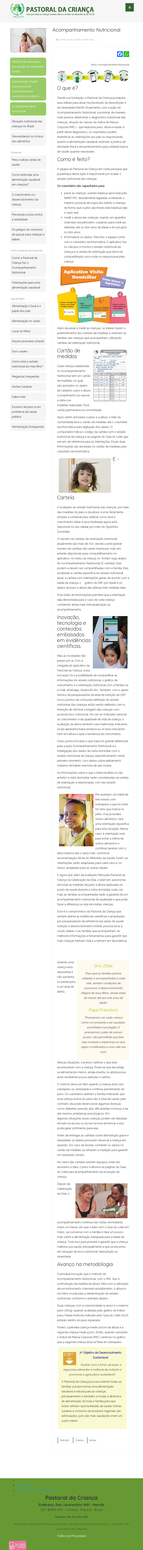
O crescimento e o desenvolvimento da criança (25, 199)
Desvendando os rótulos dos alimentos (27, 139)
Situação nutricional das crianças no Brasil (27, 124)
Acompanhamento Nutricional (86, 30)
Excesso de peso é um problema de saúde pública (26, 411)
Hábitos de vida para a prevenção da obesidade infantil (28, 66)
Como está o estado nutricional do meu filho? (27, 364)
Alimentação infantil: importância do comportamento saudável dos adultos (25, 89)
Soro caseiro (20, 351)
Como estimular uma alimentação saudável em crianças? (26, 179)
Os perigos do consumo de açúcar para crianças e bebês (28, 234)
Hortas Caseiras (22, 386)
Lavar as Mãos (21, 331)
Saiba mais (19, 396)
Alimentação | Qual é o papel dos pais (26, 308)
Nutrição (64, 1440)
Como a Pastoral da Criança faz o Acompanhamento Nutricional (24, 265)
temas (92, 1440)
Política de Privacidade (71, 1536)
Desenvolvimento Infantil (28, 341)
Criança (79, 1440)
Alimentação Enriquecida (28, 426)
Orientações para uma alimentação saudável (26, 285)
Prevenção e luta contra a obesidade (27, 217)
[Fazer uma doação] (17, 1545)
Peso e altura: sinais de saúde (26, 162)
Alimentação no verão (26, 321)
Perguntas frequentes (25, 376)
